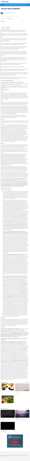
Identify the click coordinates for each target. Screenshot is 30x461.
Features (10, 455)
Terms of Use (22, 455)
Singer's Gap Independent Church (21, 419)
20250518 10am (4, 430)
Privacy (17, 455)
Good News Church (4, 419)
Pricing (14, 455)
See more (27, 382)
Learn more (22, 4)
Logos (7, 455)
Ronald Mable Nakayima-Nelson (9, 12)
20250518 (3, 418)
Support (27, 455)
